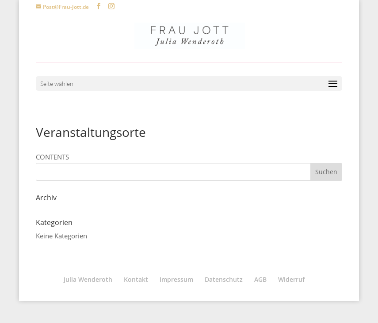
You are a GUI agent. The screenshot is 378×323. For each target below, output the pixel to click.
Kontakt (136, 279)
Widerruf (291, 279)
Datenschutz (224, 279)
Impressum (176, 279)
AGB (260, 279)
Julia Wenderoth (88, 279)
